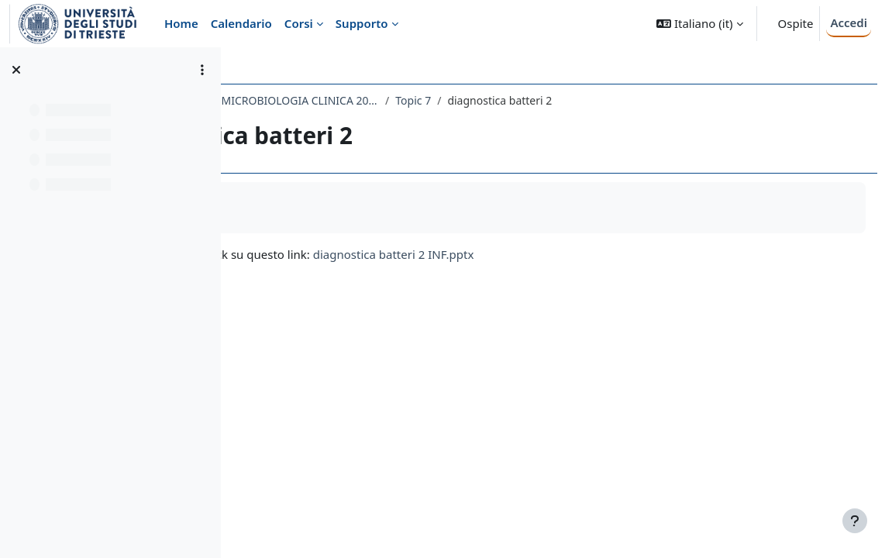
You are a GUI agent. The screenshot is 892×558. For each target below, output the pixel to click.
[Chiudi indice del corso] (16, 69)
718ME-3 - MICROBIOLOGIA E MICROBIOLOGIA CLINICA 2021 (406, 100)
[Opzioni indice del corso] (202, 69)
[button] (699, 23)
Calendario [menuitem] (241, 23)
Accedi (848, 22)
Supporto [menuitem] (362, 23)
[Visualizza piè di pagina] (854, 520)
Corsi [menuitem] (298, 23)
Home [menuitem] (181, 23)
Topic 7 (595, 100)
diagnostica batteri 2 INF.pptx (575, 254)
